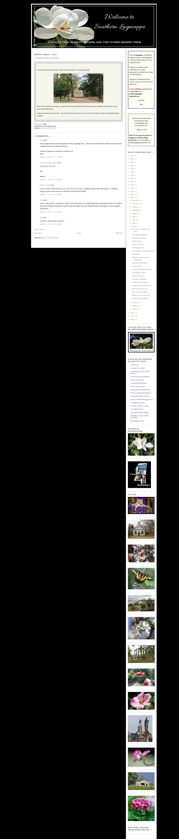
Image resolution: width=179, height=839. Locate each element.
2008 (132, 319)
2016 (132, 182)
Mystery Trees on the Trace (141, 295)
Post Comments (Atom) (51, 238)
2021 (132, 165)
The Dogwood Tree (138, 248)
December (135, 200)
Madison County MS (49, 128)
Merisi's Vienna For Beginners (141, 393)
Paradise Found (137, 266)
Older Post (119, 233)
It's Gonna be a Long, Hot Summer (143, 251)
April (134, 226)
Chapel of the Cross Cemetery (141, 285)
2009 (132, 316)
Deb (41, 217)
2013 (132, 191)
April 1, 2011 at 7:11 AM (51, 157)
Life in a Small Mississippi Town (142, 399)
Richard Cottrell (45, 185)
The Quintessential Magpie (48, 163)
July (133, 216)
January (135, 309)
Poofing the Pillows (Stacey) (140, 396)
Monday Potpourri (138, 276)
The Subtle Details (137, 409)
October (135, 207)
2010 (132, 313)
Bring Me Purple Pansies (140, 263)
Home (79, 233)
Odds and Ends (137, 241)
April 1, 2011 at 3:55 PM (51, 194)
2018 (132, 175)
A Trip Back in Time (138, 273)
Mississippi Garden (137, 421)
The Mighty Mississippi (139, 235)
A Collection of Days (138, 403)
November (136, 204)
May (134, 223)
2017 (132, 178)
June (134, 220)
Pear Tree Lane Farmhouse (140, 377)
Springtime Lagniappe (139, 279)
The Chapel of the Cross (140, 289)
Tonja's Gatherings (137, 380)
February (135, 306)
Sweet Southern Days (138, 386)
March (134, 302)
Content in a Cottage (138, 368)
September (136, 210)
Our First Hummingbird (139, 292)
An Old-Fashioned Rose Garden (142, 269)
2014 (132, 188)
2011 (132, 198)
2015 (132, 185)
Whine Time (136, 254)
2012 (132, 194)
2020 (132, 169)
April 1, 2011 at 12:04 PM (51, 180)
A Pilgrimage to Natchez (140, 282)
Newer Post (38, 233)
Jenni (41, 140)
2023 (132, 159)
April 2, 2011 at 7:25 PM (51, 224)
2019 (132, 172)
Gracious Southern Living (139, 406)
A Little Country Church (46, 58)
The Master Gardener (139, 238)
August (134, 213)
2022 (132, 162)
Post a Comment (39, 229)
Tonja (42, 200)
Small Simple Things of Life (140, 390)
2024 (132, 156)
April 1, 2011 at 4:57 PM (51, 212)
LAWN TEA (135, 365)
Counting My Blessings (138, 383)
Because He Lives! (138, 244)
